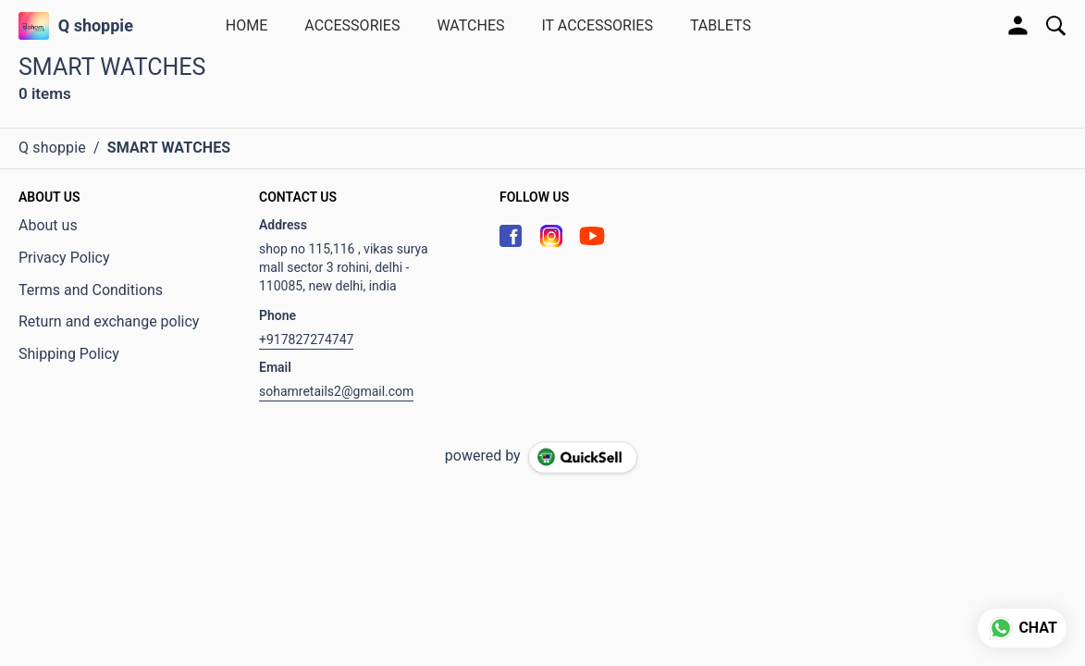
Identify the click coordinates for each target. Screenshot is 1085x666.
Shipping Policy (68, 354)
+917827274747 (306, 339)
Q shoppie (95, 26)
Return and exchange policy (108, 321)
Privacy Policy (64, 257)
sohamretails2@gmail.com (336, 391)
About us (48, 225)
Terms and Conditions (90, 290)
